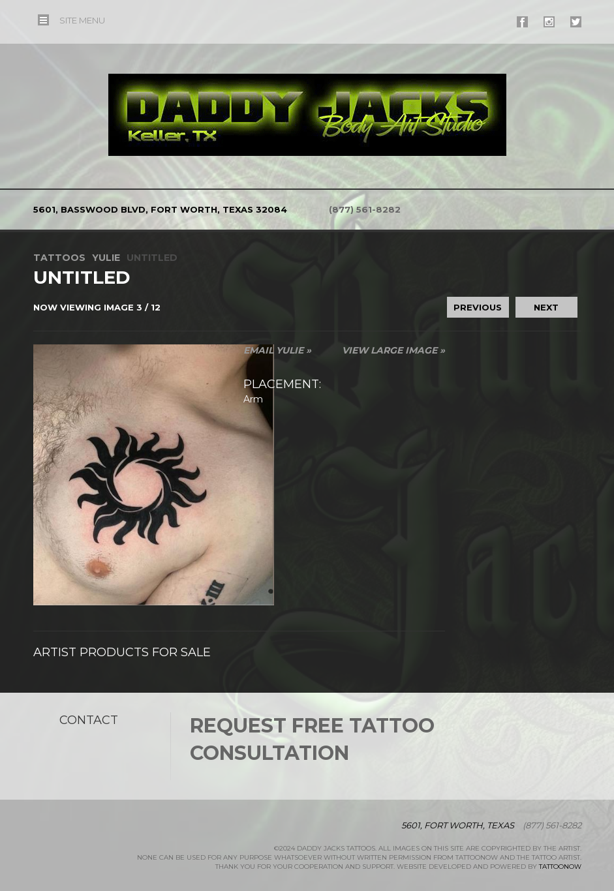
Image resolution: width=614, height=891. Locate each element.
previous (477, 307)
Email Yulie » (277, 350)
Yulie (106, 258)
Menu (82, 20)
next (546, 307)
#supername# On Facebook (522, 21)
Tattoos (59, 258)
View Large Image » (393, 350)
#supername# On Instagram (549, 21)
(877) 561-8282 (365, 209)
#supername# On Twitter (575, 21)
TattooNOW (560, 866)
